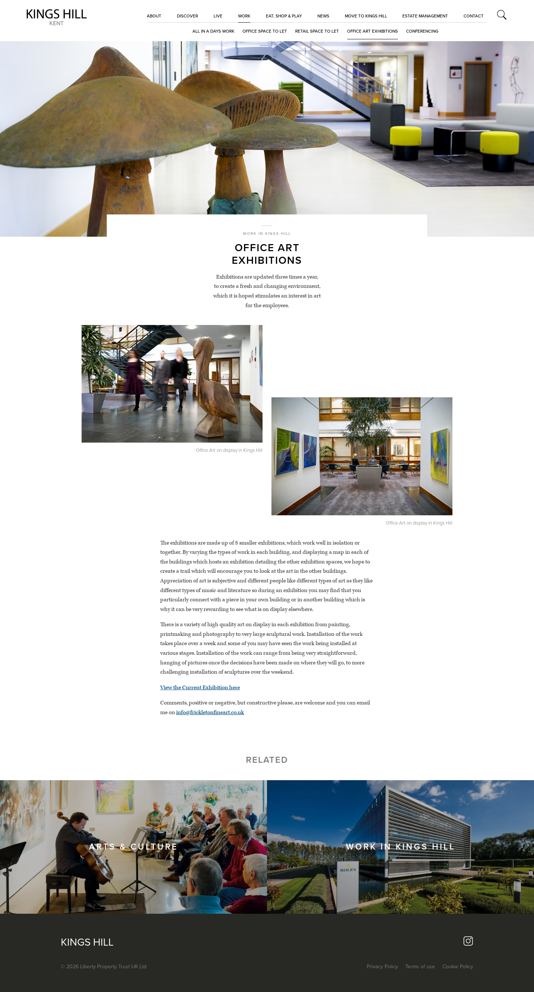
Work (244, 16)
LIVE (218, 16)
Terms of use (420, 966)
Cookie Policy (457, 966)
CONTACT (474, 16)
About (154, 16)
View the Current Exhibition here (200, 687)
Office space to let (265, 31)
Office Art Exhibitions (372, 31)
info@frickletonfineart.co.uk (210, 712)
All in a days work (213, 31)
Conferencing (422, 31)
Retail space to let (317, 31)
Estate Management (425, 16)
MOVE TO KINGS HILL (366, 16)
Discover (187, 16)
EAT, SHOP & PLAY (284, 16)
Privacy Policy (382, 966)
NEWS (323, 16)
